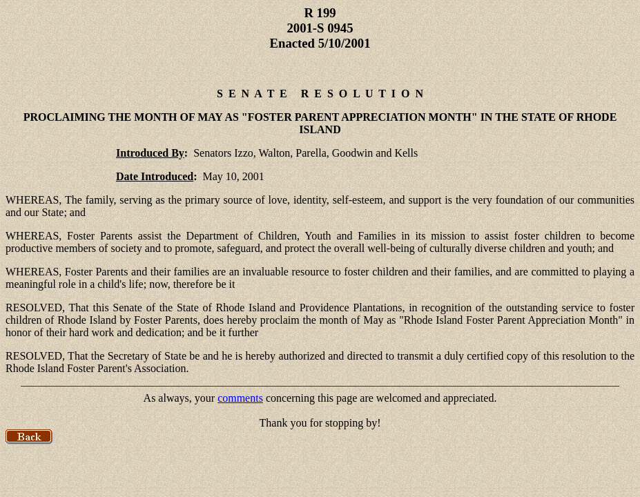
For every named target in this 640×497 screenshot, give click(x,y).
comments (240, 398)
